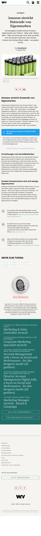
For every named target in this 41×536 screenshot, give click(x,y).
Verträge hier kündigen (11, 465)
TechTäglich (26, 262)
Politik (5, 262)
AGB (3, 458)
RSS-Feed (5, 460)
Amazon (6, 266)
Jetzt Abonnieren (20, 478)
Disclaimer (6, 448)
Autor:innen (6, 450)
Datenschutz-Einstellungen (13, 455)
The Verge (24, 119)
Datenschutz (7, 453)
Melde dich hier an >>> (18, 232)
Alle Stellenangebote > (20, 412)
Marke (14, 262)
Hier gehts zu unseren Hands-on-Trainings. (25, 245)
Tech (14, 266)
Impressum (6, 445)
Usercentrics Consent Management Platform (23, 148)
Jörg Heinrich (22, 48)
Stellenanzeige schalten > (20, 418)
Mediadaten (6, 462)
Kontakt (5, 443)
